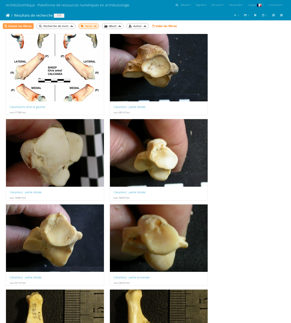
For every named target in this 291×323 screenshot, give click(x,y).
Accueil (8, 15)
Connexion (275, 5)
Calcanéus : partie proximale (99, 147)
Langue (255, 5)
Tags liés (200, 5)
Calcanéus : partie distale (97, 84)
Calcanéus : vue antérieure (169, 147)
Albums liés (235, 5)
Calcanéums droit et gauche (27, 84)
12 (159, 295)
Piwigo (127, 310)
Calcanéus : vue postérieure (242, 147)
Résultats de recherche (33, 15)
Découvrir (216, 5)
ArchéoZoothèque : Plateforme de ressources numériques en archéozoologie (67, 5)
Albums (185, 5)
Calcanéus (16, 210)
